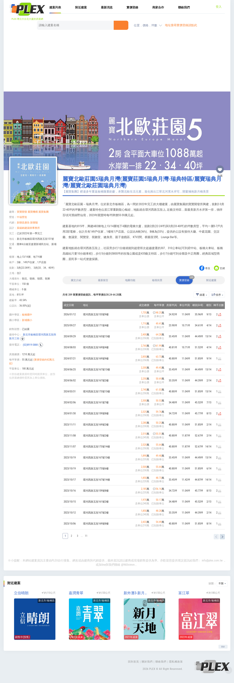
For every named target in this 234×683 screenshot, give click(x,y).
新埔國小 (27, 320)
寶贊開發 (22, 211)
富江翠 (183, 593)
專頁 (207, 268)
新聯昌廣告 (23, 222)
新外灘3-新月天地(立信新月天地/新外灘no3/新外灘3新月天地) (136, 593)
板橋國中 (27, 314)
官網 (222, 268)
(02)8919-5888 (30, 344)
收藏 (220, 168)
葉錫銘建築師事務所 (28, 227)
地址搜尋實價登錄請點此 (181, 25)
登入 (219, 6)
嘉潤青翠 (76, 593)
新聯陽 (34, 222)
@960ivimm (128, 564)
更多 (223, 647)
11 (86, 535)
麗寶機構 (33, 211)
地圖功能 (130, 280)
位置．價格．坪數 (145, 25)
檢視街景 (157, 280)
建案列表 (55, 7)
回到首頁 (133, 661)
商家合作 (158, 7)
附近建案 (81, 7)
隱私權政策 (176, 661)
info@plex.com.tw (212, 560)
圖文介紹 (76, 280)
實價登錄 (132, 7)
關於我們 (147, 661)
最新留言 (103, 280)
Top (228, 670)
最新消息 (107, 7)
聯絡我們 (184, 7)
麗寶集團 (43, 211)
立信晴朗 (21, 593)
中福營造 (22, 217)
